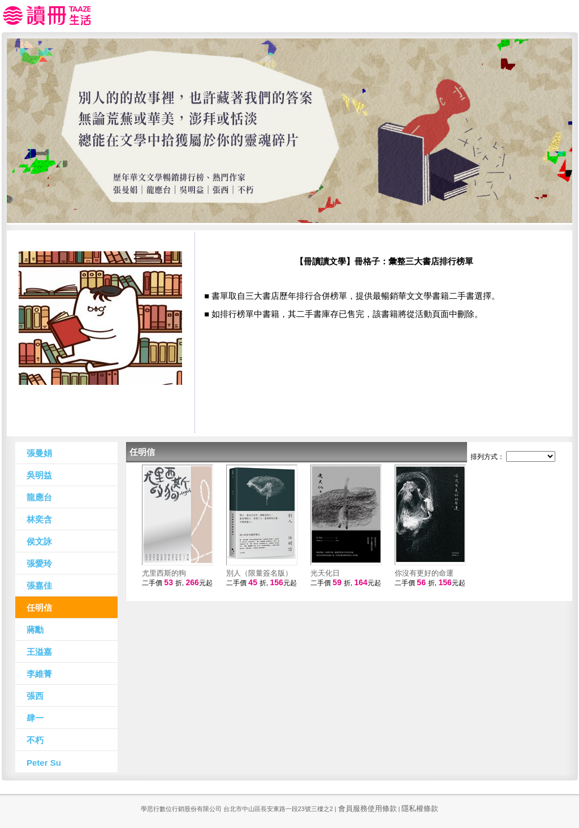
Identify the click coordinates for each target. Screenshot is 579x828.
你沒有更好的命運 (424, 573)
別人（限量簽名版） (259, 573)
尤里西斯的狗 (164, 573)
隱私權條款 (419, 808)
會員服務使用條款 (367, 808)
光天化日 (325, 573)
